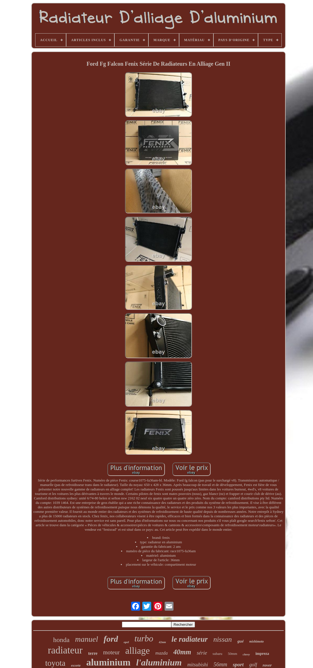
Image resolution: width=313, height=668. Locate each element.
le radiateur (190, 639)
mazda (161, 653)
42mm (162, 642)
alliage (137, 651)
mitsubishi (197, 664)
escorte (76, 665)
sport (238, 664)
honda (61, 639)
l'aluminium (159, 662)
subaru (217, 654)
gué (240, 641)
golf (253, 664)
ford (110, 638)
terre (92, 653)
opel (126, 642)
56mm (220, 664)
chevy (246, 654)
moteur (111, 652)
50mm (232, 654)
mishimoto (256, 641)
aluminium (108, 662)
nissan (222, 639)
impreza (262, 654)
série (202, 653)
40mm (182, 652)
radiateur (65, 650)
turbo (143, 638)
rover (267, 665)
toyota (55, 662)
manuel (86, 639)
